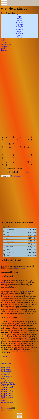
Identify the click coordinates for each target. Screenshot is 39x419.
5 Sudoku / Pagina (7, 395)
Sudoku (3, 282)
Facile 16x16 (5, 378)
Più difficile (5, 375)
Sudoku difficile (6, 371)
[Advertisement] (19, 70)
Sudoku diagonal (6, 376)
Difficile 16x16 (6, 380)
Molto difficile (6, 373)
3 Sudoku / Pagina (7, 391)
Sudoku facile (5, 367)
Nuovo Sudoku (15, 176)
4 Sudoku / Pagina (7, 393)
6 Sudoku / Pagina (7, 397)
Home (3, 401)
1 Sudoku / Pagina (7, 388)
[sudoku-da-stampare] (2, 136)
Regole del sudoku (7, 402)
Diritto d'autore (6, 408)
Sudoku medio (6, 369)
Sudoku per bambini (7, 382)
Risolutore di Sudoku (8, 384)
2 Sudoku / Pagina (7, 389)
